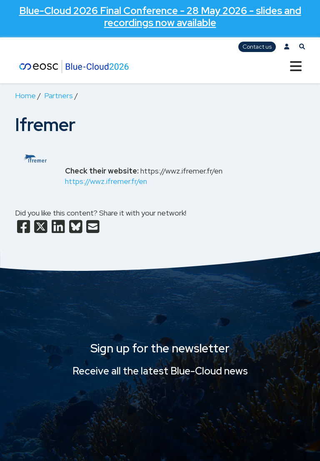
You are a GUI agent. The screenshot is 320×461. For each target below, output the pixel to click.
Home (25, 95)
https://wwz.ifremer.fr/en (106, 181)
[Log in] (286, 47)
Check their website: (102, 171)
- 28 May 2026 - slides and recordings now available (160, 16)
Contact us (257, 46)
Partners (58, 95)
